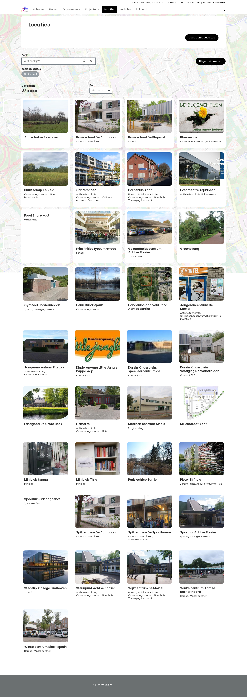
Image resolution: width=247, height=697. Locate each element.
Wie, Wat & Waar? (156, 2)
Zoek (24, 55)
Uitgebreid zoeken (210, 61)
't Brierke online (102, 684)
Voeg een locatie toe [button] (202, 37)
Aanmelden (219, 2)
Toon (92, 85)
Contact (190, 2)
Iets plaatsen (204, 2)
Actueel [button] (30, 74)
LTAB (181, 2)
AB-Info (172, 2)
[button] (38, 9)
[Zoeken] (223, 9)
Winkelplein (138, 2)
